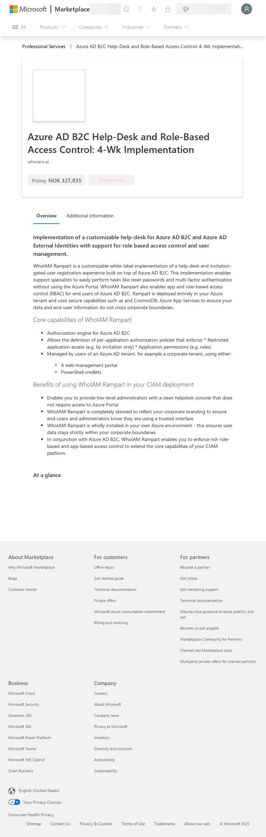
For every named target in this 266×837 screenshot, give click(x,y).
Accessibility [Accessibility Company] (104, 759)
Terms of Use (133, 823)
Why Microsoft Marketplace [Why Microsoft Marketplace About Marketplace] (31, 567)
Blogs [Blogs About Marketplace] (12, 578)
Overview (46, 215)
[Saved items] (153, 9)
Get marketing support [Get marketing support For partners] (199, 589)
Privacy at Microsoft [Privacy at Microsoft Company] (110, 726)
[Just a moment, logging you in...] (246, 9)
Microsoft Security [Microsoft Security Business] (23, 704)
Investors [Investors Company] (101, 737)
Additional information (90, 215)
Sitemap (34, 823)
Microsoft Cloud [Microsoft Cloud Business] (21, 693)
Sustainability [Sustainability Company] (105, 770)
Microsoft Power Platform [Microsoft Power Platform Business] (29, 737)
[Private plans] (167, 9)
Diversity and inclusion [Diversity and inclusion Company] (113, 748)
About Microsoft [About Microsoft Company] (107, 704)
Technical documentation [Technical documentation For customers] (115, 589)
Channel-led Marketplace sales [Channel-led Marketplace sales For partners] (206, 650)
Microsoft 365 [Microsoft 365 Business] (19, 726)
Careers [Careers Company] (100, 693)
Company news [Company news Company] (106, 715)
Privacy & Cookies (96, 823)
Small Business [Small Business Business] (20, 770)
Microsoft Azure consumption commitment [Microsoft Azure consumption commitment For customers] (129, 611)
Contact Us (60, 823)
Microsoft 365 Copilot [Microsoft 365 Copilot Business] (26, 759)
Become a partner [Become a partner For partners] (195, 567)
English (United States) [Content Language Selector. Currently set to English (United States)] (39, 790)
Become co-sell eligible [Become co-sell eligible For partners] (199, 628)
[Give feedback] (126, 9)
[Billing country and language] (203, 9)
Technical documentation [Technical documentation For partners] (201, 600)
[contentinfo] (71, 46)
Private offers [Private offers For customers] (105, 600)
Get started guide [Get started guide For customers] (109, 578)
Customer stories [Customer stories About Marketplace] (22, 589)
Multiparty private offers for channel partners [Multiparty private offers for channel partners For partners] (218, 661)
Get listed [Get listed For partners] (188, 578)
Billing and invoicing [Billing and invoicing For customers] (111, 622)
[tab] (48, 215)
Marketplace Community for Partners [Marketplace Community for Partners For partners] (211, 639)
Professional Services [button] (43, 46)
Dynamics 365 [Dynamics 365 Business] (20, 715)
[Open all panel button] (19, 27)
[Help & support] (140, 9)
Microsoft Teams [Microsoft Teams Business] (22, 748)
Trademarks (164, 823)
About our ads (197, 823)
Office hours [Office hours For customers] (104, 567)
